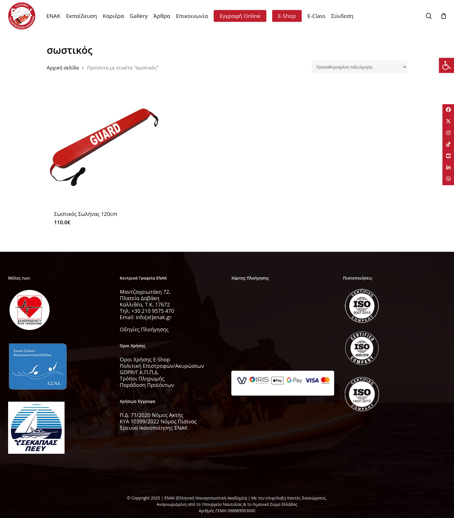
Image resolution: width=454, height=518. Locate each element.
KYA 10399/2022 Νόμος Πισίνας (158, 421)
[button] (446, 65)
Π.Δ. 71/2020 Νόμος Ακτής (151, 415)
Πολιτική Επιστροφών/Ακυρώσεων (162, 365)
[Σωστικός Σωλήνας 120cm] (104, 146)
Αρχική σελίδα (63, 67)
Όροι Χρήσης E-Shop (145, 359)
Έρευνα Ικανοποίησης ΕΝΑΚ (154, 427)
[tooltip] (448, 110)
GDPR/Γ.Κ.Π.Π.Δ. (139, 372)
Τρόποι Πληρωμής (142, 378)
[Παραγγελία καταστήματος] (359, 67)
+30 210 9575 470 (152, 310)
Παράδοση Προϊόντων (147, 384)
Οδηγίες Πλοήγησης (144, 329)
